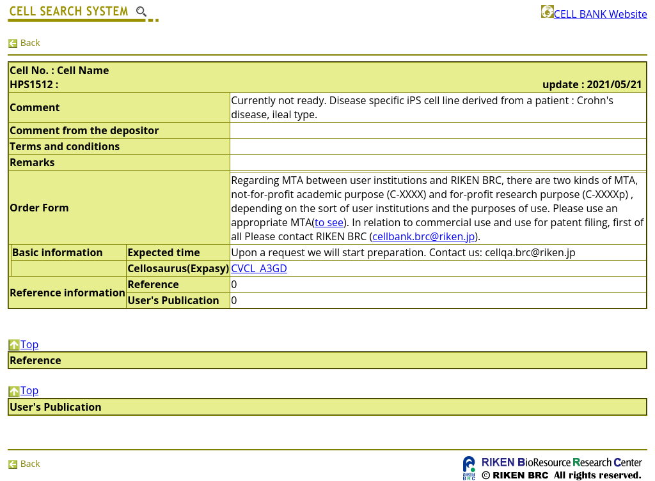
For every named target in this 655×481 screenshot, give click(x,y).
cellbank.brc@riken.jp (423, 236)
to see (329, 222)
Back (24, 42)
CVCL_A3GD (259, 268)
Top (23, 344)
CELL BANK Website (594, 14)
